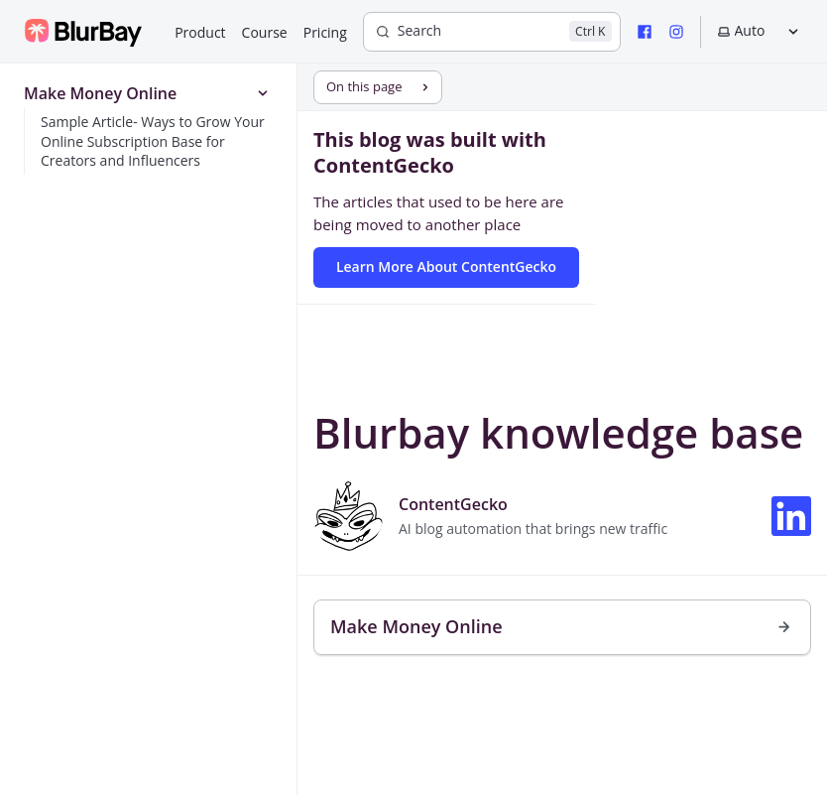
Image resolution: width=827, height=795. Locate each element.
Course (265, 32)
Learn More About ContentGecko (446, 266)
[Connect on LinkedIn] (791, 516)
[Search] (492, 32)
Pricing (325, 32)
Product (200, 32)
